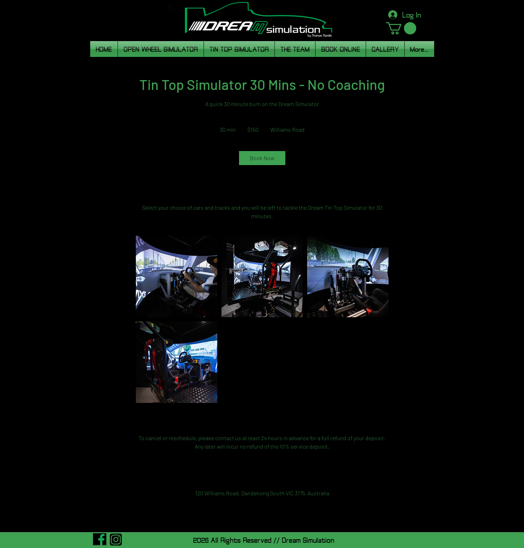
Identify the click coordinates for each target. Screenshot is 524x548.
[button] (401, 28)
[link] (262, 158)
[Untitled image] (176, 276)
